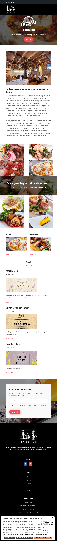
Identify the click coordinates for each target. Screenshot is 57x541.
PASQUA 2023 (12, 271)
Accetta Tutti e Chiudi (43, 537)
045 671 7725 (10, 2)
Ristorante (34, 234)
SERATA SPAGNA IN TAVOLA (17, 307)
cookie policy (42, 534)
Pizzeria (9, 234)
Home (28, 477)
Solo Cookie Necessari (24, 537)
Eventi (28, 39)
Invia (15, 412)
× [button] (52, 517)
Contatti (28, 490)
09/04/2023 (10, 275)
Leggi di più (9, 254)
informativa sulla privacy (25, 534)
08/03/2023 (10, 347)
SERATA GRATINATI (28, 516)
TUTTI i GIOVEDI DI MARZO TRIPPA (28, 512)
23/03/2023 (10, 311)
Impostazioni (9, 537)
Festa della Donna (13, 344)
